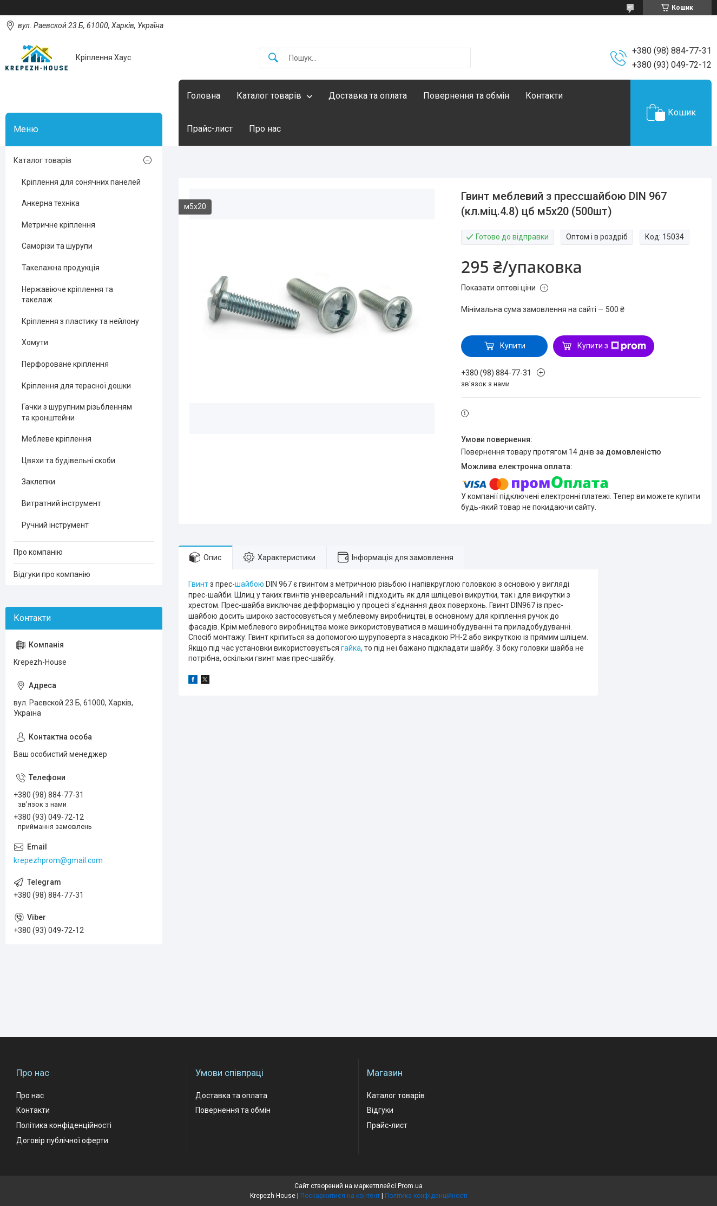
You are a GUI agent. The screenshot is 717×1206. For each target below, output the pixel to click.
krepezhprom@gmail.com (58, 860)
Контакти (544, 95)
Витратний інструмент (61, 503)
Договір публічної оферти (62, 1140)
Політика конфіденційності (63, 1125)
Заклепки (38, 481)
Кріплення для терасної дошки (76, 385)
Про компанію (38, 552)
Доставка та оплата (367, 95)
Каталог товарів (268, 95)
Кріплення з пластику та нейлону (80, 321)
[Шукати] (273, 58)
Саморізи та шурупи (57, 246)
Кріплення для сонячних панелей (81, 182)
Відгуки (380, 1110)
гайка (351, 648)
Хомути (35, 342)
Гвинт (198, 584)
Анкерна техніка (51, 203)
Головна (203, 95)
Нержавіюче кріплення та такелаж (67, 294)
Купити (512, 345)
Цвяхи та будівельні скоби (68, 460)
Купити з (611, 346)
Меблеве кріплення (56, 439)
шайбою (249, 584)
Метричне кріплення (58, 225)
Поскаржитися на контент (340, 1195)
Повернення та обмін (466, 95)
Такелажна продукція (61, 267)
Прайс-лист (210, 129)
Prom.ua (410, 1186)
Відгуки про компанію (52, 574)
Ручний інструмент (55, 525)
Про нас (265, 129)
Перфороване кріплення (65, 364)
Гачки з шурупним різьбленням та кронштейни (77, 412)
